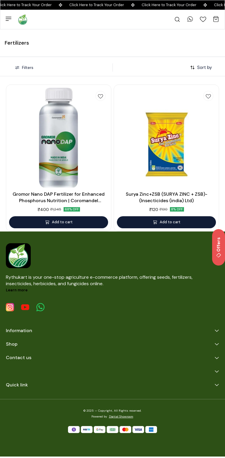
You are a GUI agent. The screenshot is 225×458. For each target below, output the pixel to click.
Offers (218, 247)
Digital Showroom (121, 416)
